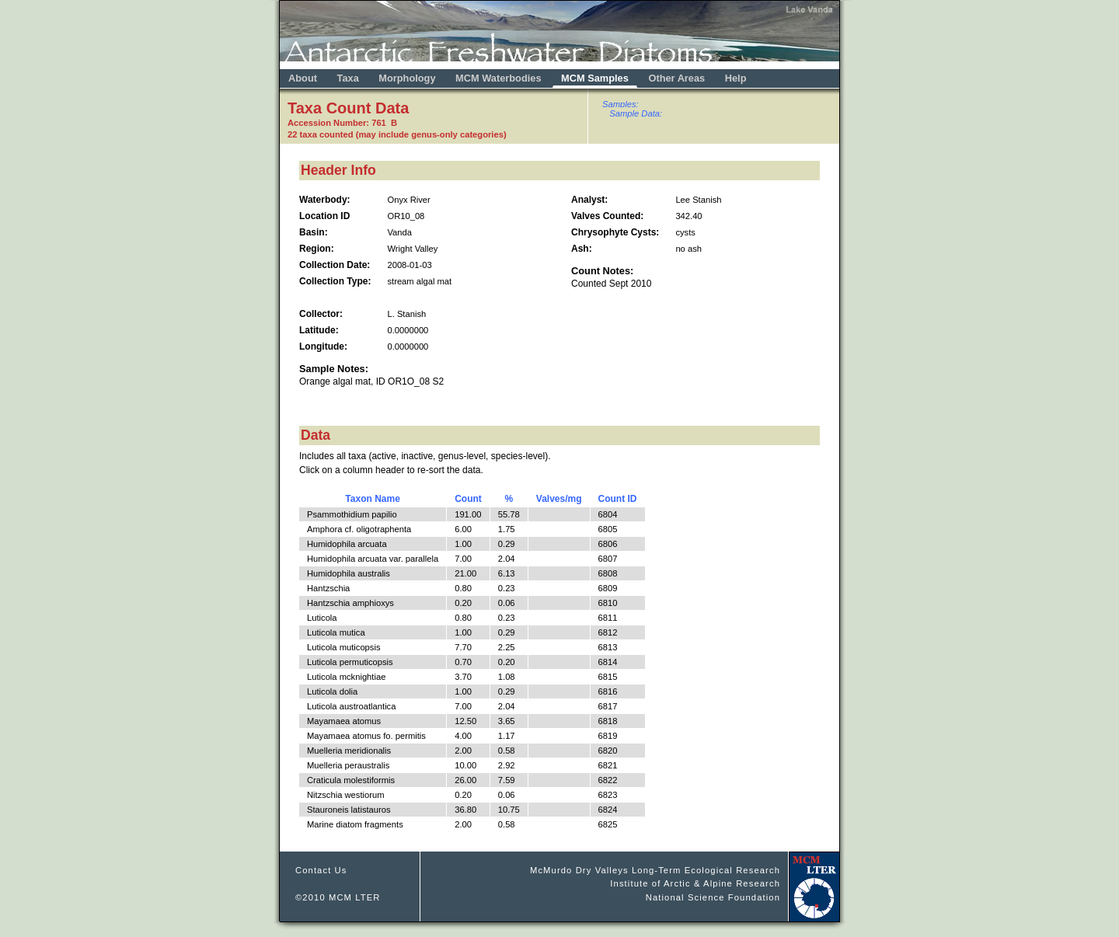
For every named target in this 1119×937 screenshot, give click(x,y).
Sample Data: (635, 113)
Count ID (617, 498)
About (302, 78)
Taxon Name (372, 498)
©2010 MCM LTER (338, 897)
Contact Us (321, 870)
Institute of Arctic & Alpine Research (695, 883)
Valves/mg (559, 498)
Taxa (348, 78)
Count (468, 498)
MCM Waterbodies (499, 78)
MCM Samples (595, 78)
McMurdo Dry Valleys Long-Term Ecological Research (655, 870)
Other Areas (677, 78)
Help (736, 78)
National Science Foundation (713, 897)
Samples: (620, 104)
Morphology (406, 78)
